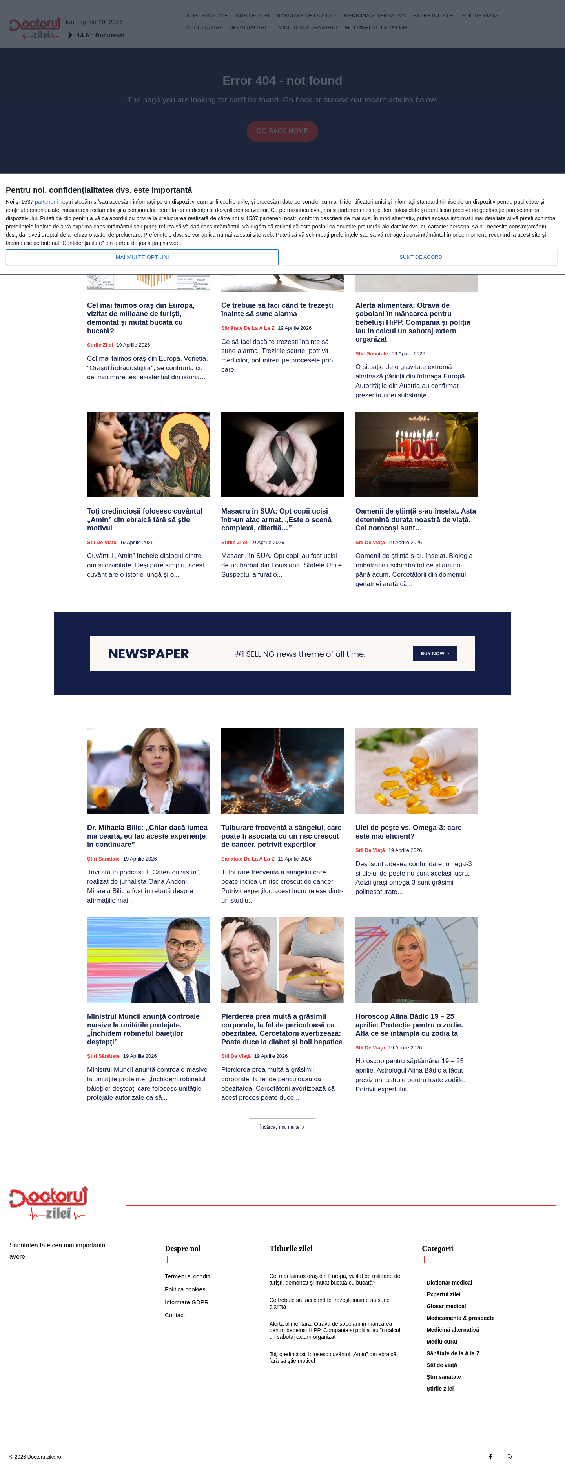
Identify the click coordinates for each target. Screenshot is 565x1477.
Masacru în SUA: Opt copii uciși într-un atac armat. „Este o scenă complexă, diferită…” (276, 525)
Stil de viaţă (102, 548)
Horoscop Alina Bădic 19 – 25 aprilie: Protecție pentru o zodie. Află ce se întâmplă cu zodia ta (409, 1030)
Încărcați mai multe (282, 1133)
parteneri (45, 202)
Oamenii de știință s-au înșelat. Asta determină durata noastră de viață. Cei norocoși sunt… (415, 525)
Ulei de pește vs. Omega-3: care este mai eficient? (408, 838)
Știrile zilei (100, 351)
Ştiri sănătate (371, 359)
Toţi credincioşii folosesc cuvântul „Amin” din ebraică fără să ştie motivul (144, 525)
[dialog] (282, 224)
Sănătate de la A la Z (248, 334)
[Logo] (48, 1209)
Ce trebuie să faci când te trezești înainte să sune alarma (277, 315)
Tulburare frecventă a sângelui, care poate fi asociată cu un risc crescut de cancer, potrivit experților (281, 842)
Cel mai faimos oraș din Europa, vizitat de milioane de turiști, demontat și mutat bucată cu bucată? (141, 324)
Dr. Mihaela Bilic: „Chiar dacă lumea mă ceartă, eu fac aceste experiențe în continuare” (147, 842)
